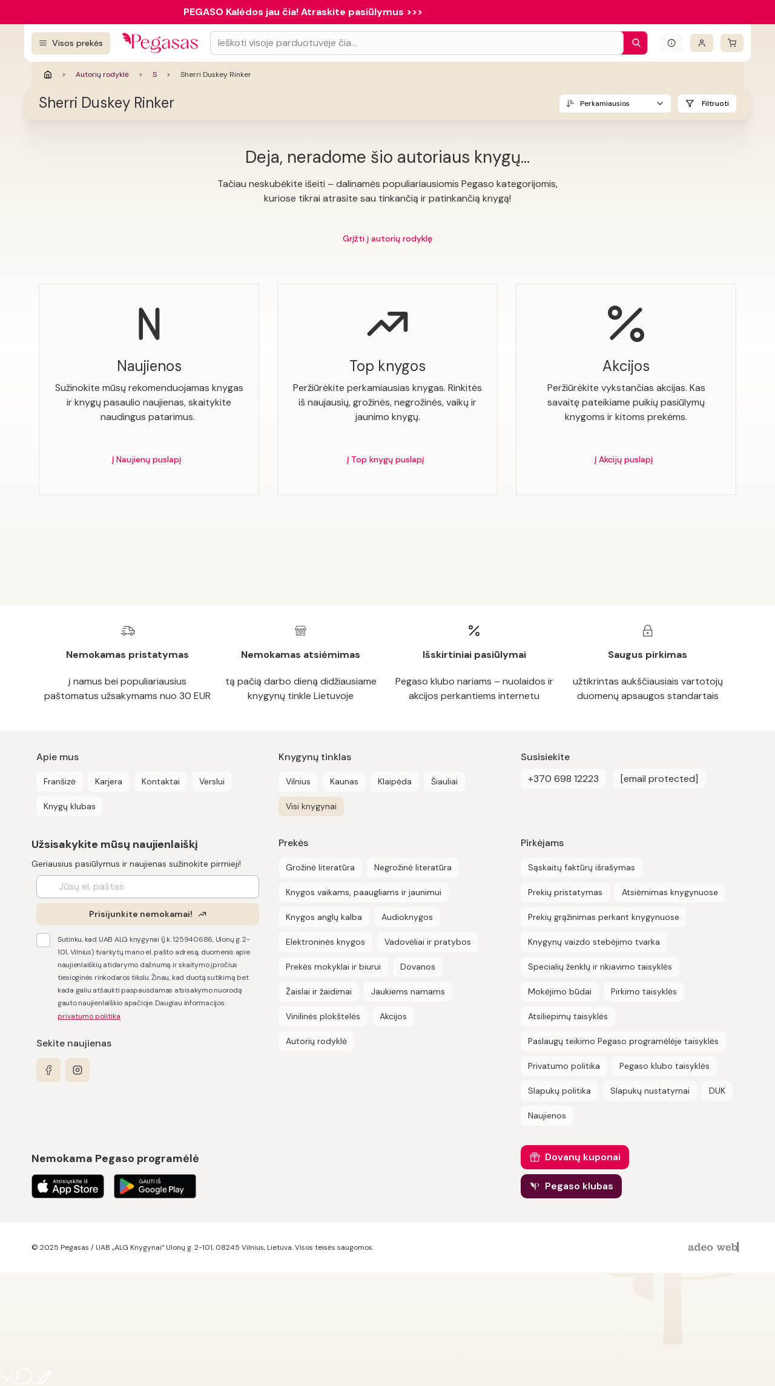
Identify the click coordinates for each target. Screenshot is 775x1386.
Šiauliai (444, 781)
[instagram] (77, 1070)
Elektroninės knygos (325, 941)
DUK (717, 1090)
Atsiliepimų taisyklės (568, 1016)
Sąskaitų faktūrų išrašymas (581, 867)
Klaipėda (395, 781)
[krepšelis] (732, 43)
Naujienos (547, 1115)
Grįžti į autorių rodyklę (387, 238)
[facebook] (48, 1070)
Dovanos (417, 966)
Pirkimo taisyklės (644, 991)
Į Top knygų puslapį (385, 459)
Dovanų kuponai (583, 1157)
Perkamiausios (605, 103)
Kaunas (344, 781)
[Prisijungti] (701, 43)
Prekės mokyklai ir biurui (333, 966)
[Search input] (417, 43)
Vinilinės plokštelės (323, 1016)
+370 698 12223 (563, 778)
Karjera (108, 781)
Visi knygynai (311, 806)
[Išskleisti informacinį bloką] (671, 43)
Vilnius (298, 781)
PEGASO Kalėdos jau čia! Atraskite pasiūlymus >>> (303, 11)
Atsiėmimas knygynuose (670, 892)
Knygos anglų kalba (324, 916)
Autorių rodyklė (102, 74)
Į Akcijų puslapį (624, 459)
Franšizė (60, 781)
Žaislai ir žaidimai (319, 991)
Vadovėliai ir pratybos (427, 941)
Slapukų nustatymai (650, 1090)
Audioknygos (407, 916)
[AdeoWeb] (715, 1247)
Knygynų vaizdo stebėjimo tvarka (594, 941)
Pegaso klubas (579, 1186)
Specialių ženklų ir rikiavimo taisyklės (600, 966)
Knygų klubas (70, 806)
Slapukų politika (559, 1090)
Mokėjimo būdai (560, 991)
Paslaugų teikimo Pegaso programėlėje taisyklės (623, 1041)
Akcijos (393, 1016)
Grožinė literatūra (320, 867)
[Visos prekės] (70, 43)
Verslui (212, 781)
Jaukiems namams (408, 991)
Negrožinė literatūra (413, 867)
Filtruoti (715, 103)
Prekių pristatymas (565, 892)
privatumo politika (89, 1016)
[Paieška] (633, 43)
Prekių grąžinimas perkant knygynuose (603, 916)
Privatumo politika (564, 1065)
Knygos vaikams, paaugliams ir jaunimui (363, 892)
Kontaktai (161, 781)
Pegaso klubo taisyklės (664, 1065)
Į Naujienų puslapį (146, 459)
